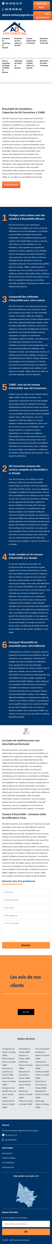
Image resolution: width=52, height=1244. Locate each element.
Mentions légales (8, 1158)
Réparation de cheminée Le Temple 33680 (24, 1075)
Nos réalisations (42, 15)
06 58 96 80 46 (13, 9)
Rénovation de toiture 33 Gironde (44, 63)
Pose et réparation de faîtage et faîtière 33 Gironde (6, 66)
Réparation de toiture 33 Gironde (44, 40)
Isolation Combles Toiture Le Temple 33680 (42, 1075)
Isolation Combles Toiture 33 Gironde (30, 64)
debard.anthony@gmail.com (18, 15)
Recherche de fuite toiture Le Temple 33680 (41, 1084)
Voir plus (26, 1012)
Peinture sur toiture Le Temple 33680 (25, 1094)
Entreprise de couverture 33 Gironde (6, 43)
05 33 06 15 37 (14, 3)
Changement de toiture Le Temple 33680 (9, 1052)
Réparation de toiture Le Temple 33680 (42, 1094)
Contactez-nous (41, 5)
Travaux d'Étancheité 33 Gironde (31, 40)
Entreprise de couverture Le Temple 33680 (7, 1071)
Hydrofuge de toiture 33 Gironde (18, 64)
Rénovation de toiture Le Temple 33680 (9, 1081)
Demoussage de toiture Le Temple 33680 (9, 1061)
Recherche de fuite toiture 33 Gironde (18, 41)
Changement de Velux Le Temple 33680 (8, 1104)
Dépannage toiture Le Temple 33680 (42, 1104)
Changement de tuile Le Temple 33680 (25, 1084)
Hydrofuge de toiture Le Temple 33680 (42, 1065)
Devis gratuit (7, 1153)
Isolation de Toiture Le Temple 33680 (26, 1065)
